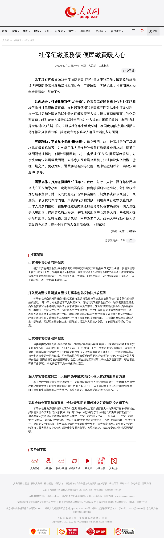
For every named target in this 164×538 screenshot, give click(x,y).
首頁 (4, 31)
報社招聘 (48, 483)
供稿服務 (91, 483)
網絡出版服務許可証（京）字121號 (109, 508)
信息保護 (135, 483)
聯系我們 (146, 483)
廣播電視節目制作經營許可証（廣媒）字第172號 (123, 502)
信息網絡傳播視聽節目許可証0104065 (24, 508)
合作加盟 (81, 483)
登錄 (155, 31)
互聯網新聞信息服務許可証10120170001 (36, 502)
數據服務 (102, 483)
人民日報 (35, 462)
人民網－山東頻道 (98, 65)
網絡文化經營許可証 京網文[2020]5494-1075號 (67, 508)
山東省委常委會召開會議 (46, 262)
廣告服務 (70, 483)
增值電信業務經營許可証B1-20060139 (77, 502)
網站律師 (124, 483)
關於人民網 (36, 483)
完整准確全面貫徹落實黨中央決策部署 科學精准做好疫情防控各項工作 (78, 403)
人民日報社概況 (21, 483)
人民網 (5, 40)
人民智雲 (100, 462)
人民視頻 (87, 462)
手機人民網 (61, 462)
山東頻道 (17, 40)
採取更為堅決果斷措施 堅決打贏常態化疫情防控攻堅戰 (67, 293)
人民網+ (48, 462)
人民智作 (113, 462)
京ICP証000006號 (136, 508)
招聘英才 (59, 483)
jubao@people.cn (113, 490)
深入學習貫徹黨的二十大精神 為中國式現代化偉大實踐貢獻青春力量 (76, 376)
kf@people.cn (53, 496)
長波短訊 (29, 40)
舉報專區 (85, 31)
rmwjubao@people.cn (125, 496)
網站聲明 (113, 483)
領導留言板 (74, 462)
